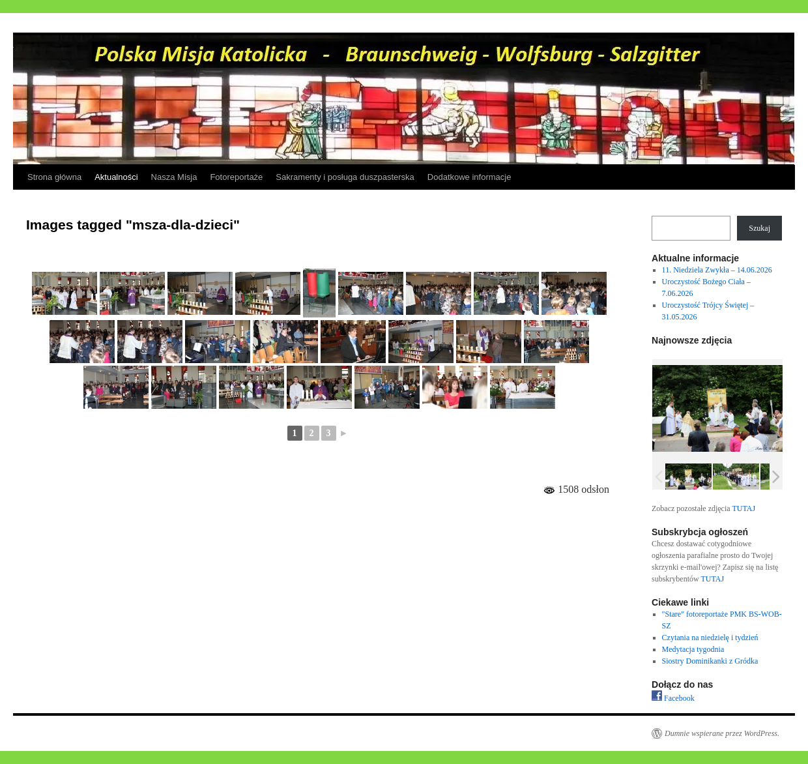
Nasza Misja (174, 177)
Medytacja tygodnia (693, 649)
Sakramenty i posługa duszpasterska (345, 177)
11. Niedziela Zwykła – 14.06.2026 (717, 269)
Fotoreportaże (236, 177)
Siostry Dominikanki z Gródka (710, 661)
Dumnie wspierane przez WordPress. (722, 733)
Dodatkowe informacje (469, 177)
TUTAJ (743, 508)
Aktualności (115, 177)
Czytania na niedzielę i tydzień (710, 637)
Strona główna (54, 177)
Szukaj (759, 228)
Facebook (673, 698)
